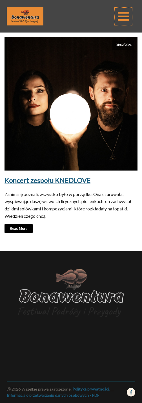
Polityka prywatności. (93, 389)
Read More (18, 228)
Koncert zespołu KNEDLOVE (47, 180)
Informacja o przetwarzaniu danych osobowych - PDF (53, 395)
